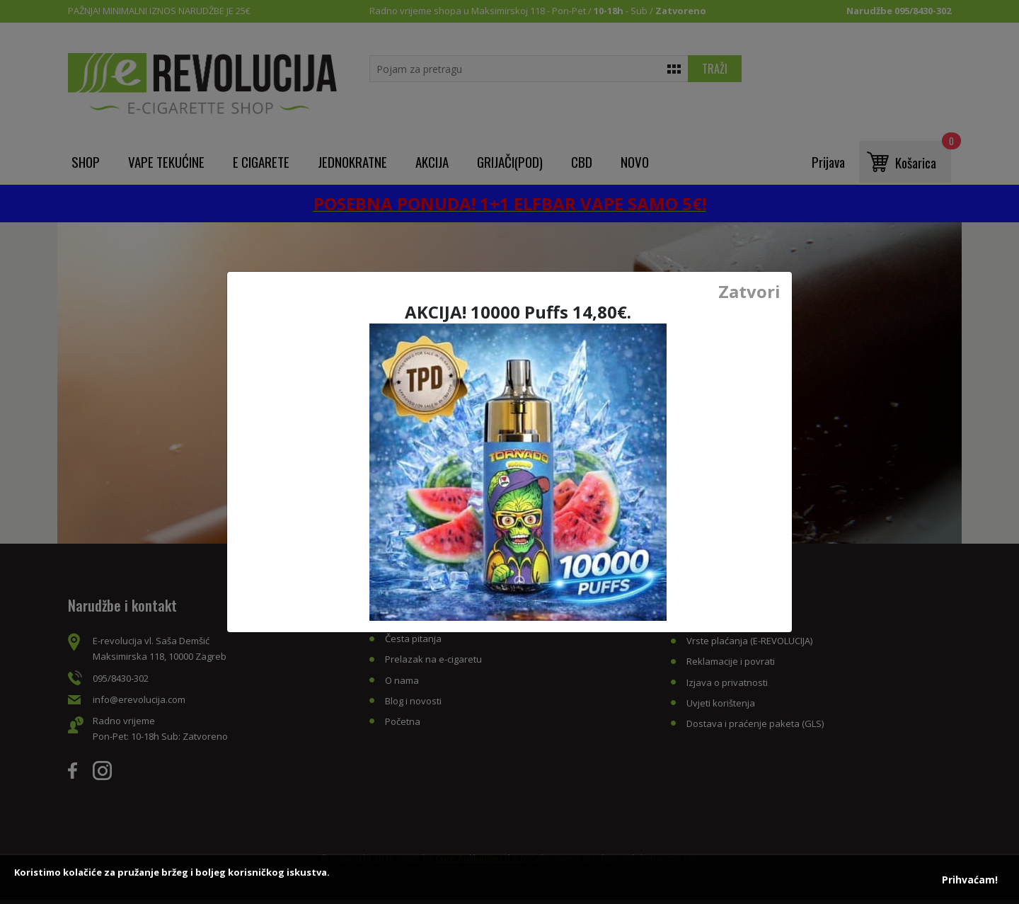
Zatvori (749, 291)
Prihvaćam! (970, 879)
